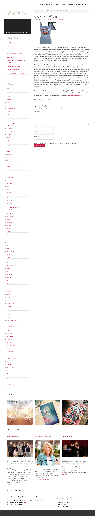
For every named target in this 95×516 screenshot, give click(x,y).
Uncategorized (11, 358)
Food (8, 166)
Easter (8, 149)
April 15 (9, 105)
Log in (64, 512)
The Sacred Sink (45, 99)
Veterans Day (10, 367)
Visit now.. (10, 484)
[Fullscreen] (29, 32)
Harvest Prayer (11, 201)
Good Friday (10, 177)
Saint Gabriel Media (12, 320)
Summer (9, 342)
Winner (9, 379)
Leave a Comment (58, 19)
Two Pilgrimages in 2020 (13, 43)
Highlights (9, 203)
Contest (9, 134)
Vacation (9, 361)
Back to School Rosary (13, 69)
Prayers (9, 291)
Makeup (9, 257)
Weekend (9, 376)
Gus (8, 186)
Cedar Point (10, 125)
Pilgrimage (9, 277)
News (8, 271)
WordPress (59, 512)
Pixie (8, 280)
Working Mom (10, 384)
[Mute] (27, 32)
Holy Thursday (11, 213)
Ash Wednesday (11, 108)
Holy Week (10, 216)
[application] (17, 26)
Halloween (10, 198)
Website (36, 136)
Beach (8, 114)
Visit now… (65, 474)
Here (32, 497)
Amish (8, 97)
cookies (9, 137)
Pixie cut (9, 283)
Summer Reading (11, 345)
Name (36, 126)
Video (10, 209)
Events (8, 151)
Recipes (9, 300)
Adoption (9, 91)
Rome (8, 309)
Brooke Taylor (18, 4)
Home (8, 219)
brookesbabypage (12, 123)
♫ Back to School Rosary (13, 66)
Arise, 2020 (10, 46)
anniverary (9, 99)
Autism (9, 111)
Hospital (9, 225)
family (8, 163)
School (9, 330)
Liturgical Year (10, 251)
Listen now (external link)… (42, 479)
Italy (8, 237)
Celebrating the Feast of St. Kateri (16, 73)
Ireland (8, 231)
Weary (8, 373)
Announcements (13, 207)
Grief (8, 180)
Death (8, 146)
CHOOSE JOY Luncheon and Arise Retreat (16, 61)
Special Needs (11, 336)
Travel (8, 356)
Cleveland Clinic (11, 131)
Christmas (9, 128)
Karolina (9, 239)
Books (8, 120)
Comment (37, 111)
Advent (9, 94)
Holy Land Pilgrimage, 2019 (14, 53)
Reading (9, 297)
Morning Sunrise (11, 265)
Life (8, 248)
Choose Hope (10, 50)
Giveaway (9, 172)
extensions (10, 154)
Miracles (9, 263)
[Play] (6, 32)
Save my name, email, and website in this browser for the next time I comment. (55, 143)
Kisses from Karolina (12, 77)
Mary (8, 260)
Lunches (9, 254)
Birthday (9, 117)
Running (9, 317)
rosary (8, 312)
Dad (8, 140)
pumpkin (9, 294)
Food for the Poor (11, 169)
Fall (8, 160)
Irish (8, 234)
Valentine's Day (11, 364)
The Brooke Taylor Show (43, 436)
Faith (8, 157)
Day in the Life (11, 143)
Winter (8, 382)
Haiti (8, 195)
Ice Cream (9, 228)
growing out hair (11, 183)
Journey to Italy (11, 57)
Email (36, 131)
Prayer (8, 289)
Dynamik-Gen (41, 512)
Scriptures (11, 326)
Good (8, 175)
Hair (8, 189)
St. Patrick (9, 339)
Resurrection (10, 303)
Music (8, 268)
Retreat (9, 306)
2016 (8, 88)
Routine (9, 315)
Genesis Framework (51, 512)
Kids (8, 242)
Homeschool (10, 222)
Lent (8, 245)
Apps (8, 102)
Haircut (9, 192)
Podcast (9, 286)
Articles (11, 351)
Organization (10, 274)
